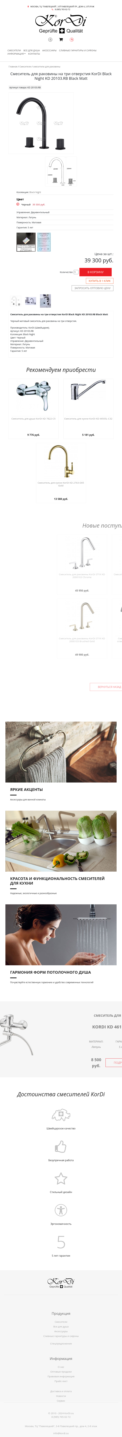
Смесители (14, 50)
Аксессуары (49, 50)
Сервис (61, 1411)
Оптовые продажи (61, 1386)
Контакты (34, 53)
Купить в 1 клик (100, 281)
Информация (15, 53)
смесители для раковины (46, 66)
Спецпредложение (61, 1349)
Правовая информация (61, 1391)
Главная (13, 66)
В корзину (96, 272)
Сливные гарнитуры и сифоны (78, 50)
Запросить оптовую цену (93, 288)
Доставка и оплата (61, 1401)
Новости (61, 1406)
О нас (61, 1382)
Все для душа (32, 50)
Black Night (35, 192)
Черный (26, 204)
